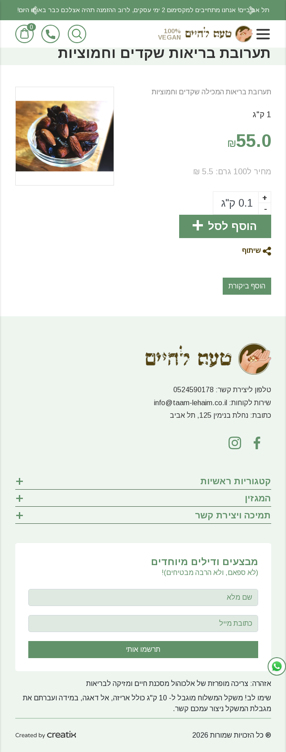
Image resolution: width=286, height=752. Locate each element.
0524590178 (193, 390)
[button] (34, 10)
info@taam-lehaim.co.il (190, 403)
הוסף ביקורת (247, 286)
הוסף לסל (232, 226)
